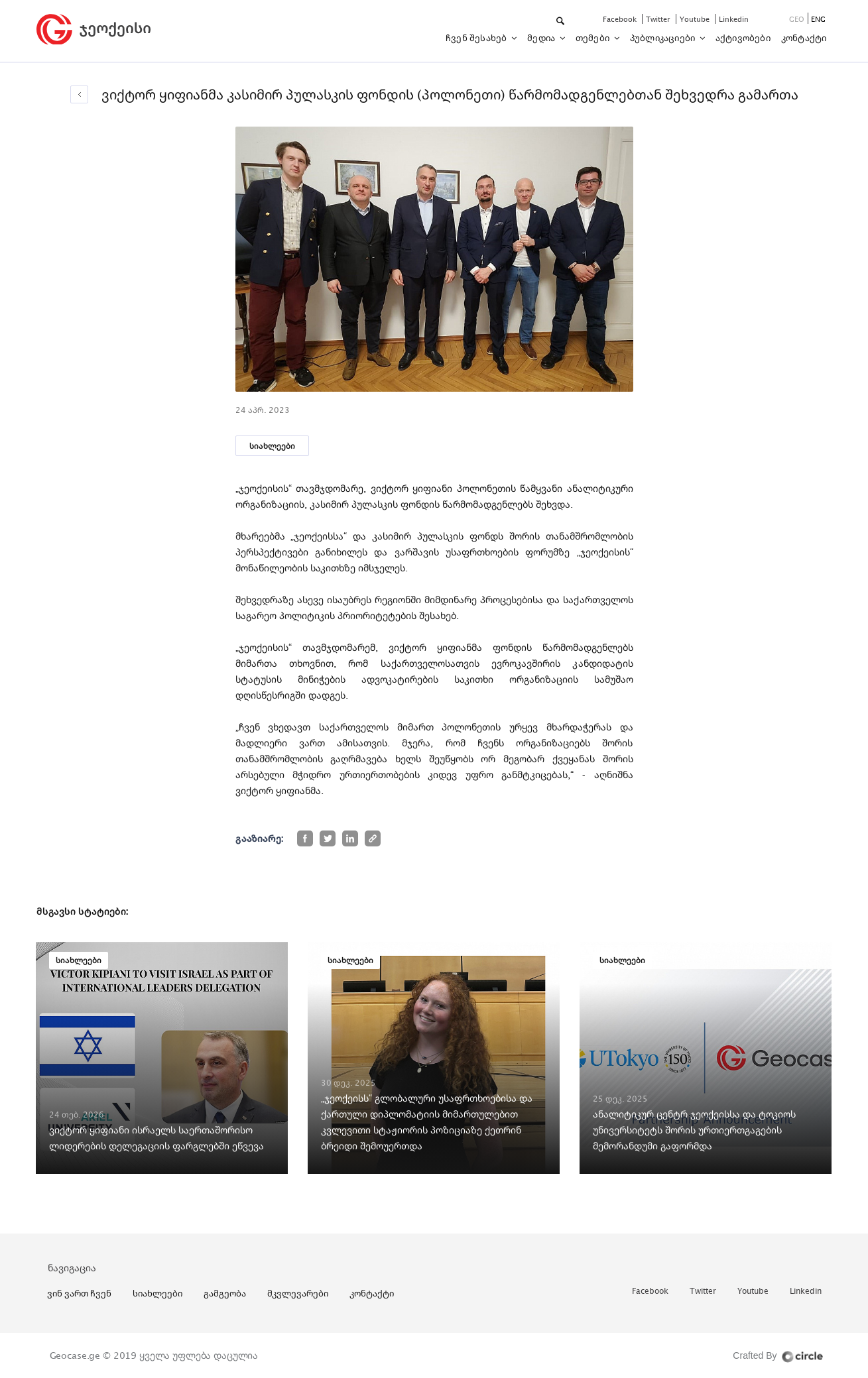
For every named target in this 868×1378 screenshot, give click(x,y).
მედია (542, 38)
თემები (593, 38)
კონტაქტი (804, 38)
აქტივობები (743, 38)
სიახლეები (272, 445)
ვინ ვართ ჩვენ (79, 1293)
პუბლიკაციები (664, 38)
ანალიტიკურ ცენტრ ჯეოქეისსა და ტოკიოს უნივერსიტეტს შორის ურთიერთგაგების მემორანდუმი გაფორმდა (694, 1130)
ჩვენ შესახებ (477, 38)
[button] (561, 21)
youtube (696, 19)
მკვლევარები (297, 1293)
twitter (659, 19)
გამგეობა (225, 1293)
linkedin (734, 19)
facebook (621, 19)
